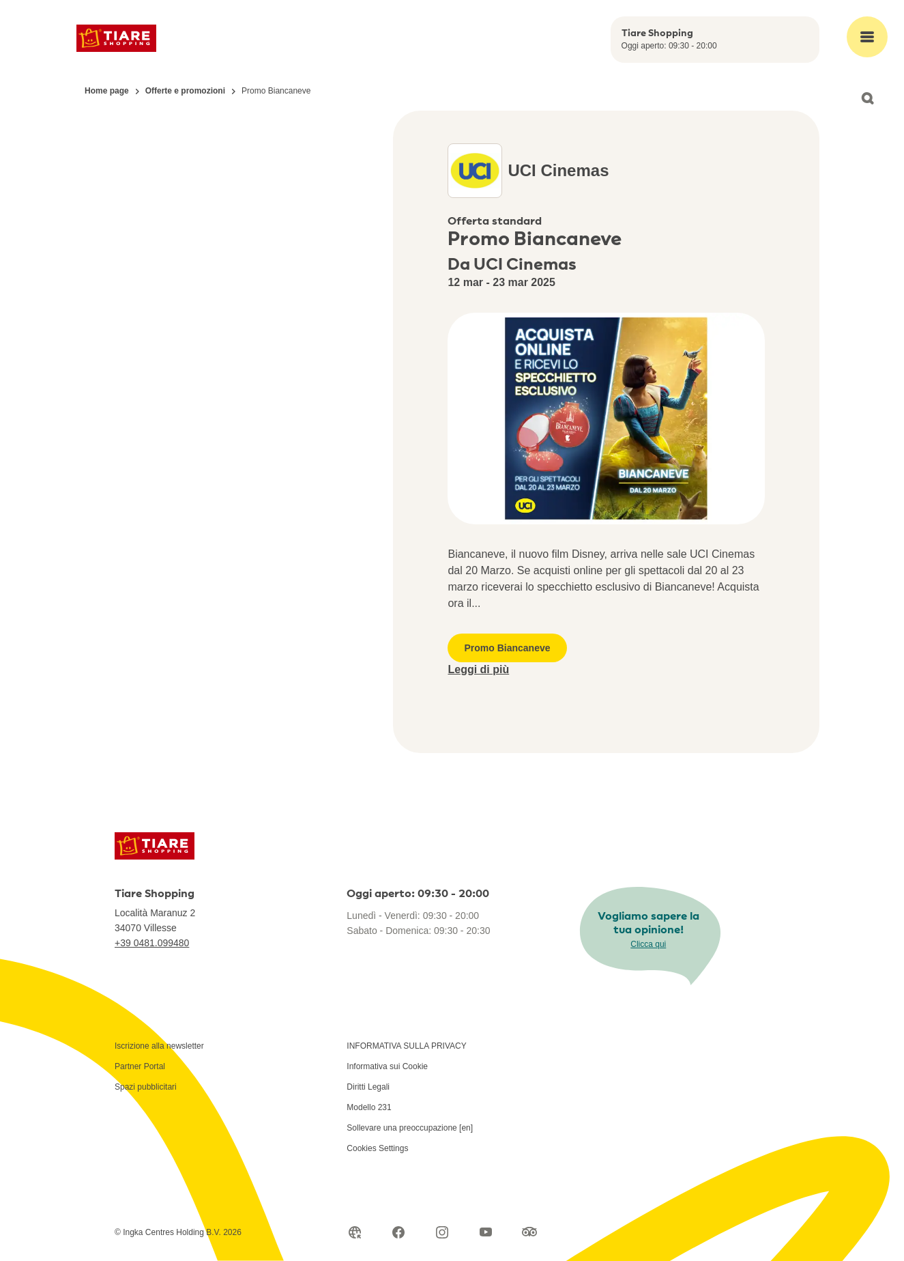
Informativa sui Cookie (387, 1066)
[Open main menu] (867, 36)
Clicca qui (648, 944)
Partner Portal (140, 1066)
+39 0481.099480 (152, 942)
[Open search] (867, 98)
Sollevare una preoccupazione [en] (410, 1128)
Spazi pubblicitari (146, 1087)
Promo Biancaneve (507, 647)
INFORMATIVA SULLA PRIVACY (406, 1046)
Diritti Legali (368, 1087)
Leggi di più (478, 669)
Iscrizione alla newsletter (159, 1046)
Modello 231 (369, 1107)
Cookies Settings (377, 1148)
